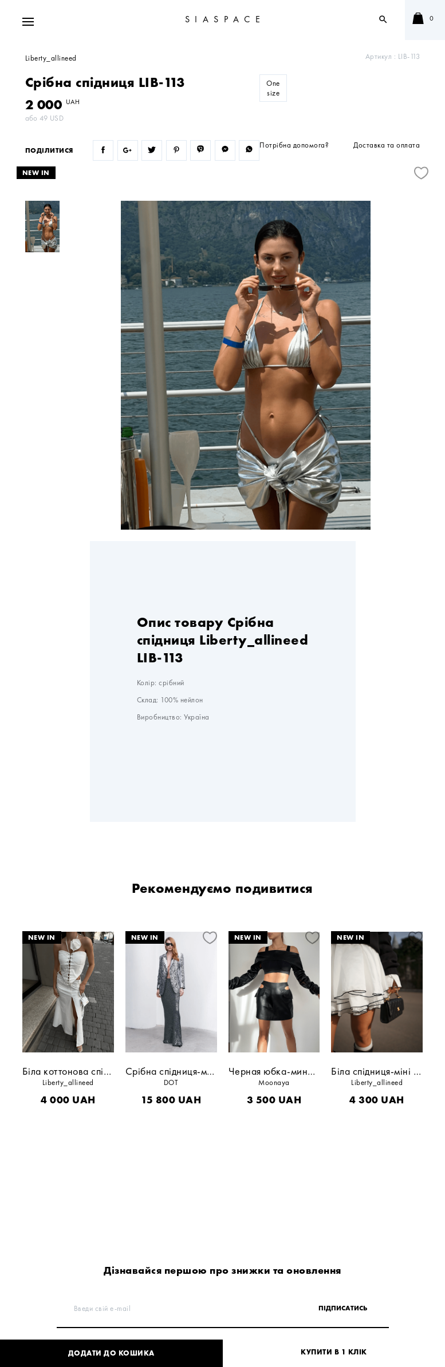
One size (273, 88)
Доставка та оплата (386, 145)
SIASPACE (225, 19)
